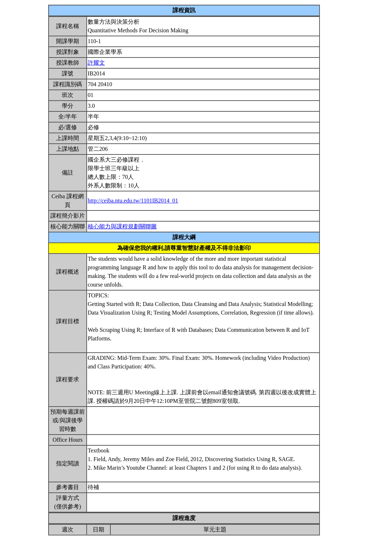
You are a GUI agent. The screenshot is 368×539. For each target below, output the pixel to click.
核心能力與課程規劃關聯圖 (122, 226)
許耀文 (96, 63)
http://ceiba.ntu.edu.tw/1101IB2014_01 (133, 201)
